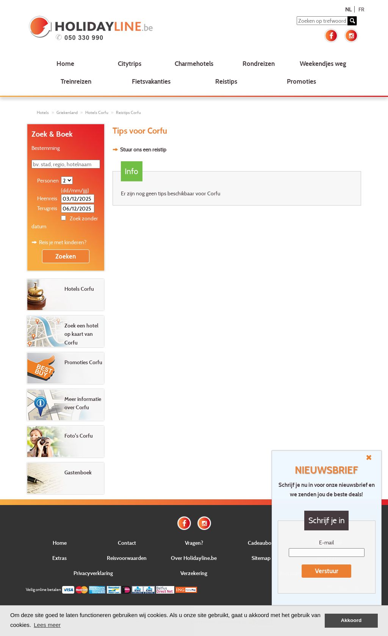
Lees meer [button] (47, 625)
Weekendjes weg (323, 63)
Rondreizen (258, 63)
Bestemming (45, 148)
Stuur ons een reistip (143, 149)
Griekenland (67, 112)
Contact (127, 542)
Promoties (301, 81)
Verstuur (326, 571)
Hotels (43, 112)
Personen (48, 180)
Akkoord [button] (351, 620)
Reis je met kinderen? (62, 242)
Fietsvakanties (151, 81)
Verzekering (193, 573)
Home (65, 63)
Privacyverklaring (93, 573)
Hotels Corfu (96, 112)
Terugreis (47, 208)
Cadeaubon (261, 542)
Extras (59, 558)
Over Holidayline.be (194, 558)
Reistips (226, 81)
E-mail (326, 542)
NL (348, 9)
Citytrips (129, 63)
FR (361, 9)
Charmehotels (194, 63)
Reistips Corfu (128, 112)
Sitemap (261, 558)
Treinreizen (76, 81)
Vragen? (194, 542)
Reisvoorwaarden (127, 558)
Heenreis (47, 198)
